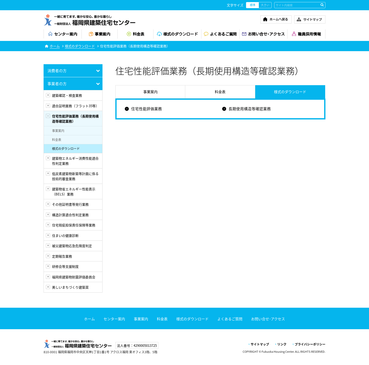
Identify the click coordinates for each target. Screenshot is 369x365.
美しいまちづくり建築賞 (70, 287)
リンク (281, 344)
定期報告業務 (62, 256)
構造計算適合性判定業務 (70, 214)
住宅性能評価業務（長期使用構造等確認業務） (75, 119)
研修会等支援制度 (65, 266)
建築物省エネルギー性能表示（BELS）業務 (73, 191)
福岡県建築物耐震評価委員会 (73, 276)
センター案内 (114, 318)
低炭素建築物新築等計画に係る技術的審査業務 (75, 176)
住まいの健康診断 (65, 235)
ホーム (55, 45)
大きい (265, 5)
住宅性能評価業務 (146, 109)
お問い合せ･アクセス (268, 318)
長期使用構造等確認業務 (250, 109)
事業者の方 (57, 83)
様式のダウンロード (80, 45)
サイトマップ (260, 344)
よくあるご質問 (229, 318)
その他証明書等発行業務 (70, 204)
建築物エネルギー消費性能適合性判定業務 (75, 161)
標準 (252, 5)
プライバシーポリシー (310, 344)
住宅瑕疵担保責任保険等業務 (73, 225)
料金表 (56, 139)
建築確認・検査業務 (67, 95)
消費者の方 (57, 70)
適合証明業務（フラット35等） (75, 105)
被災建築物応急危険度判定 (72, 245)
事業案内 (58, 130)
